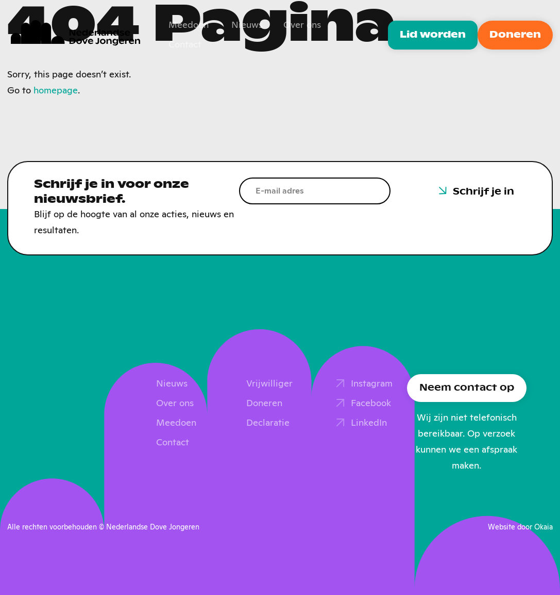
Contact (172, 442)
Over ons (175, 403)
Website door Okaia (520, 527)
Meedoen (176, 423)
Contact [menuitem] (184, 45)
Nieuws (172, 384)
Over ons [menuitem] (302, 25)
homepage (55, 90)
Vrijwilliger (269, 384)
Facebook (371, 403)
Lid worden (433, 35)
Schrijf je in (483, 192)
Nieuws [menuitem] (247, 25)
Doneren (515, 35)
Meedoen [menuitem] (188, 25)
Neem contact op (466, 388)
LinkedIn (369, 423)
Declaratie (268, 423)
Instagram (372, 384)
